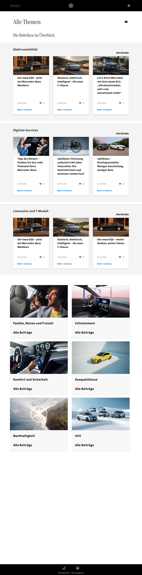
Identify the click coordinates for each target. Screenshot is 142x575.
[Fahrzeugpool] (77, 568)
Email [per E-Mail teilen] (126, 21)
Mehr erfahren (24, 109)
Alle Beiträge (122, 53)
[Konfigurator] (64, 568)
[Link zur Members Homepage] (71, 5)
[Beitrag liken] (42, 103)
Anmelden (15, 5)
